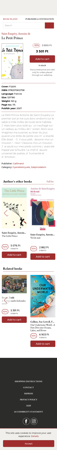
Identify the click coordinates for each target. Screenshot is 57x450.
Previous (5, 213)
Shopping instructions (28, 381)
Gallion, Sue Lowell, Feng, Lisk (42, 321)
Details (35, 436)
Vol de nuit (35, 237)
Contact (28, 387)
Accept (29, 443)
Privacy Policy (28, 399)
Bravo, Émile (8, 297)
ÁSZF (28, 405)
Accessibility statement (28, 411)
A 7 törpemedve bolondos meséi (14, 302)
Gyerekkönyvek (21, 167)
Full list (50, 181)
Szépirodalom (38, 167)
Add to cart (42, 59)
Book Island (10, 19)
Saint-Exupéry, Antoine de (16, 33)
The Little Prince (9, 236)
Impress (28, 393)
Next (51, 213)
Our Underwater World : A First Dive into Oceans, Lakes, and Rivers (42, 328)
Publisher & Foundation (39, 19)
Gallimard (18, 163)
